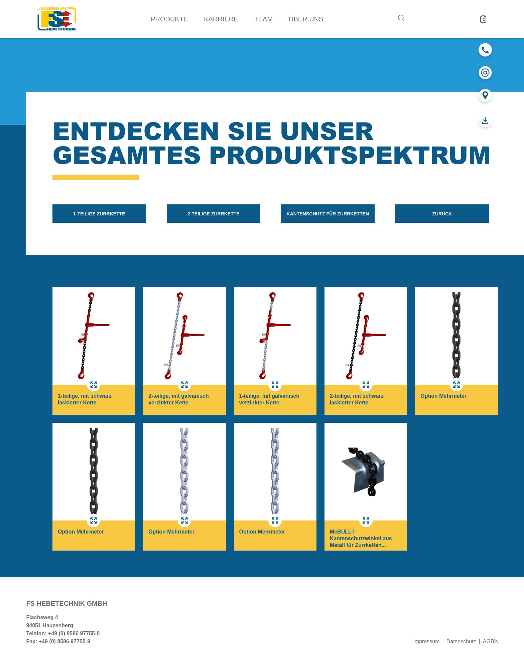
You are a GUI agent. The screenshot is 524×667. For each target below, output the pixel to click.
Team (263, 19)
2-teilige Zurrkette (213, 213)
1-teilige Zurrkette (99, 213)
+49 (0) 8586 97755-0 (74, 633)
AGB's (490, 641)
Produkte (169, 19)
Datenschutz (461, 641)
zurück (442, 213)
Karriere (221, 19)
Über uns (306, 19)
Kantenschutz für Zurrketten (328, 213)
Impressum (426, 641)
